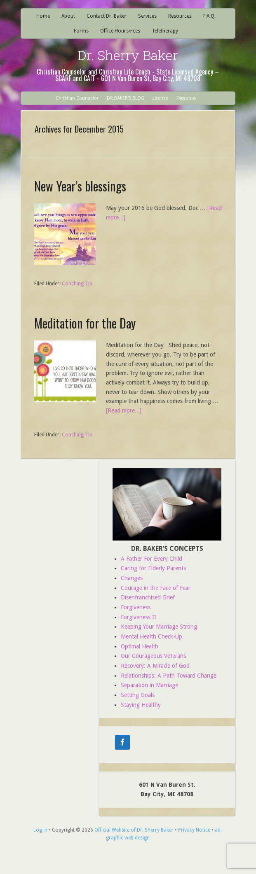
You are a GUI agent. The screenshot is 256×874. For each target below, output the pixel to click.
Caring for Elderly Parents (153, 568)
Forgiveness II (138, 617)
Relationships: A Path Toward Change (168, 675)
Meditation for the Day (85, 323)
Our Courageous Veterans (153, 656)
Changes (132, 578)
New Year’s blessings (80, 186)
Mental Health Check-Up (151, 636)
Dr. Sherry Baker (128, 55)
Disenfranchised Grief (148, 597)
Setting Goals (138, 695)
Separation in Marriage (149, 685)
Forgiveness (135, 607)
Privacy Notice (194, 830)
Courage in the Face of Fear (155, 588)
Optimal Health (139, 646)
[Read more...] (123, 410)
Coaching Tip (77, 284)
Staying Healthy (141, 705)
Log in (40, 830)
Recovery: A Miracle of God (155, 665)
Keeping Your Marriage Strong (159, 626)
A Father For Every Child (151, 558)
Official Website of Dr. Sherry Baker (134, 830)
